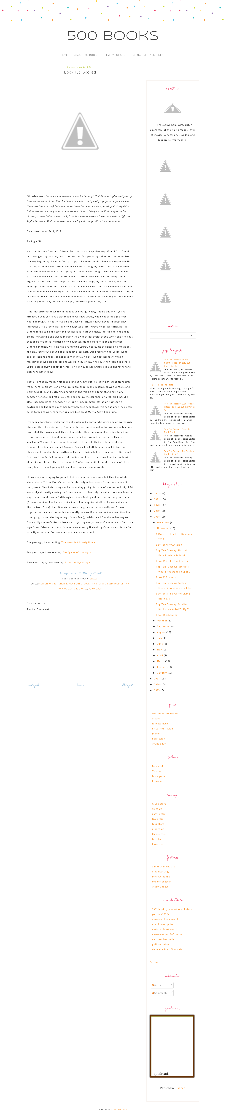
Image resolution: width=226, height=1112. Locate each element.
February (162, 666)
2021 (157, 499)
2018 (157, 516)
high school (99, 583)
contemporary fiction (52, 583)
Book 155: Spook (166, 577)
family (69, 583)
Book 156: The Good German (173, 561)
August (161, 632)
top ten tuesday (161, 881)
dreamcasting (160, 871)
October (162, 620)
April (160, 655)
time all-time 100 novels (167, 949)
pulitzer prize (160, 944)
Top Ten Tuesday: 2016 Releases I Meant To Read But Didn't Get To (179, 406)
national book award (164, 929)
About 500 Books (86, 54)
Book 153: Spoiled (167, 614)
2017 (157, 678)
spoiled (83, 588)
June (160, 643)
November (163, 528)
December (163, 522)
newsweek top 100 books (167, 934)
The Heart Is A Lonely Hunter (79, 542)
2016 (157, 684)
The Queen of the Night (77, 552)
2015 (157, 690)
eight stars (159, 813)
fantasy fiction (161, 723)
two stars (158, 843)
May (159, 649)
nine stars (158, 828)
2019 (157, 510)
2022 (157, 493)
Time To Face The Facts (161, 384)
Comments (160, 992)
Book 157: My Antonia (169, 544)
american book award (165, 919)
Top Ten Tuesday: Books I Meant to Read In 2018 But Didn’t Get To (177, 362)
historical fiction (162, 728)
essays (156, 718)
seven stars (159, 803)
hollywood (113, 583)
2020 (157, 505)
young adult (95, 588)
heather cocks (82, 583)
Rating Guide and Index (147, 54)
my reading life (161, 876)
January (162, 672)
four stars (158, 823)
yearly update (160, 886)
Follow (154, 962)
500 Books (113, 36)
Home (64, 54)
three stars (159, 833)
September (164, 626)
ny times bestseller (164, 939)
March (161, 661)
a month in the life (163, 866)
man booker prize (163, 924)
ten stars (157, 838)
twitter (83, 573)
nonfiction (158, 738)
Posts (156, 985)
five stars (158, 818)
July (160, 637)
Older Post (127, 685)
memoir (157, 733)
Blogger (180, 1087)
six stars (72, 588)
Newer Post (33, 685)
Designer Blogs (120, 1109)
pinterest (96, 573)
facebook (71, 573)
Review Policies (115, 54)
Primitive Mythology (77, 562)
